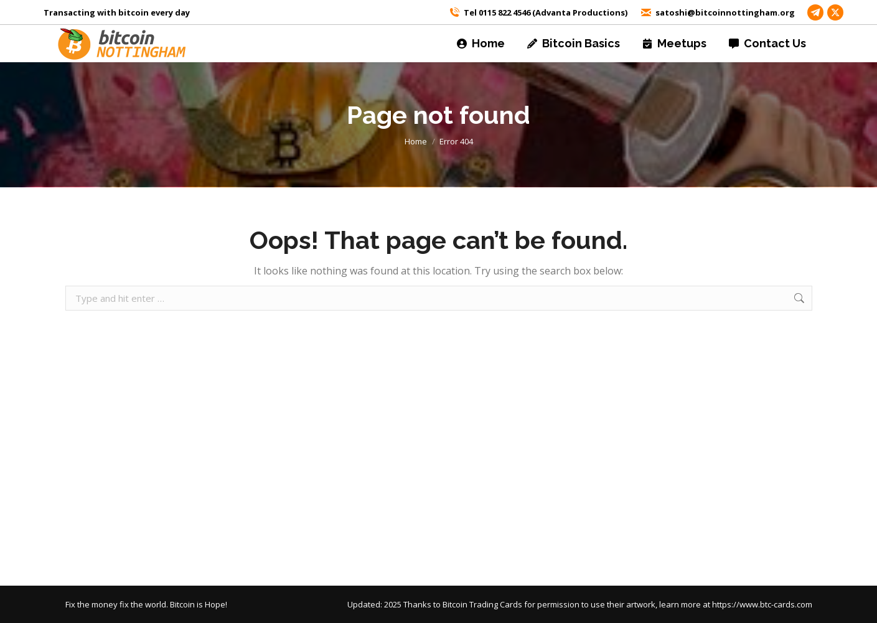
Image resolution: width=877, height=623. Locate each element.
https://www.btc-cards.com (762, 604)
